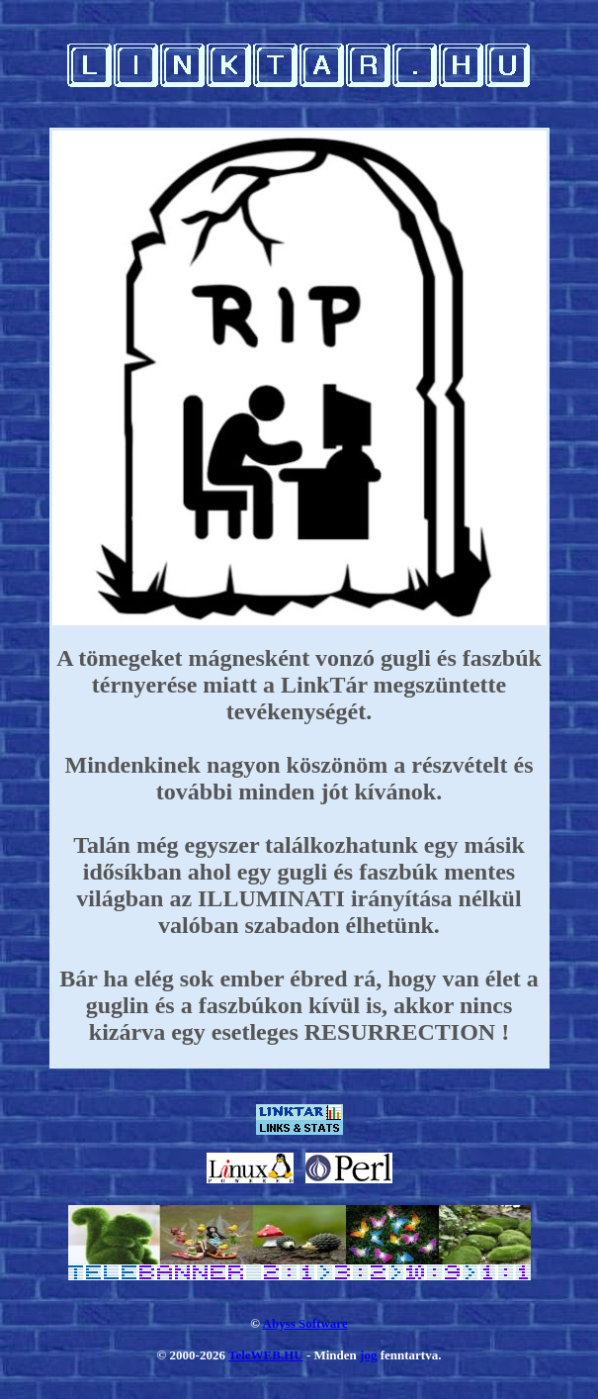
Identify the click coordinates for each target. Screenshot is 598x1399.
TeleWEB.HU (265, 1355)
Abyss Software (305, 1323)
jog (368, 1355)
